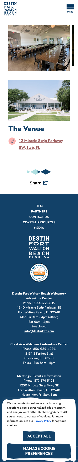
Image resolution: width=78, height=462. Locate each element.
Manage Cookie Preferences (39, 451)
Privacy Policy (42, 421)
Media (39, 228)
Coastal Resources (39, 222)
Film (39, 206)
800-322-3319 (44, 303)
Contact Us (39, 217)
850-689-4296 (44, 349)
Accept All (39, 437)
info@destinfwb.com (39, 331)
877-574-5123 (44, 380)
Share (35, 183)
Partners (39, 211)
